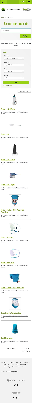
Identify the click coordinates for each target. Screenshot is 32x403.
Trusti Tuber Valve (6, 338)
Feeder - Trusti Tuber (7, 262)
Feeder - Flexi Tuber (7, 237)
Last (28, 351)
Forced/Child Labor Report (19, 367)
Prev (12, 348)
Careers (26, 362)
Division (6, 56)
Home (2, 17)
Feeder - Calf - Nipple (8, 159)
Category (6, 62)
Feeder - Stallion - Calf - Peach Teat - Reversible (13, 211)
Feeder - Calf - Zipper (8, 184)
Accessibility (7, 367)
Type (5, 69)
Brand (6, 75)
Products (11, 362)
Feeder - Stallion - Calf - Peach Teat (12, 287)
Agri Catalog (14, 364)
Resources (18, 362)
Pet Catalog (23, 364)
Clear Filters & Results (7, 85)
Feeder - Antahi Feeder (8, 109)
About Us (4, 362)
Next (23, 351)
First (8, 348)
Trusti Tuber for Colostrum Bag (11, 313)
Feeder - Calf (5, 134)
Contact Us (6, 364)
